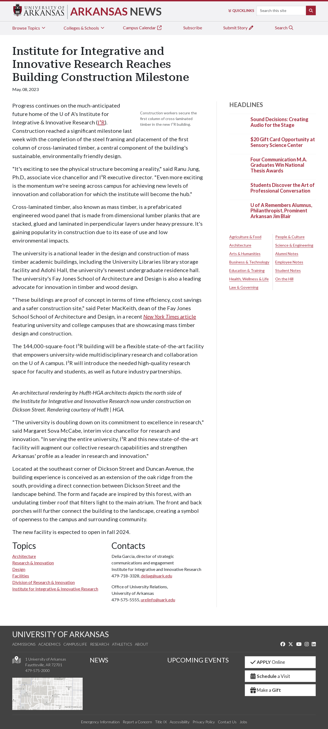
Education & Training (247, 270)
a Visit (269, 676)
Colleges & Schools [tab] (84, 27)
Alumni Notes (286, 253)
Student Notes (288, 270)
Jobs (243, 721)
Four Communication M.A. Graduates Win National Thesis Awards (278, 165)
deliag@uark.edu (156, 575)
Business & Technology (249, 262)
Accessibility (180, 721)
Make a (265, 690)
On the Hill (284, 278)
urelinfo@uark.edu (158, 599)
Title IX (161, 721)
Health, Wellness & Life (249, 278)
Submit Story (238, 27)
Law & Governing (243, 287)
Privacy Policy (204, 721)
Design (18, 569)
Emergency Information (100, 721)
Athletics (122, 644)
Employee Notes (289, 262)
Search (284, 27)
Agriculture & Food (245, 236)
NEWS (99, 660)
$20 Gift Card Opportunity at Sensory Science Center (282, 142)
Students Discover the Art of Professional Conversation (282, 188)
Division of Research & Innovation (43, 582)
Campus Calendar (142, 27)
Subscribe (192, 27)
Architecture (24, 556)
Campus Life (75, 644)
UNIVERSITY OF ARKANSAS (60, 634)
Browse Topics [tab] (29, 27)
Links (241, 10)
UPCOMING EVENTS (198, 660)
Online (267, 662)
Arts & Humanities (245, 253)
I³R (101, 122)
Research (99, 644)
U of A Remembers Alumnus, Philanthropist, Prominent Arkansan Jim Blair (281, 210)
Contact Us (227, 721)
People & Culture (290, 236)
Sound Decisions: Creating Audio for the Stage (279, 122)
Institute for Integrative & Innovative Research (55, 588)
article (169, 316)
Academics (49, 644)
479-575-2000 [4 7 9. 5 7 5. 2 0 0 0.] (37, 670)
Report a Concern (137, 721)
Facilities (20, 575)
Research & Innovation (33, 562)
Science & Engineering (294, 245)
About (141, 644)
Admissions (23, 644)
